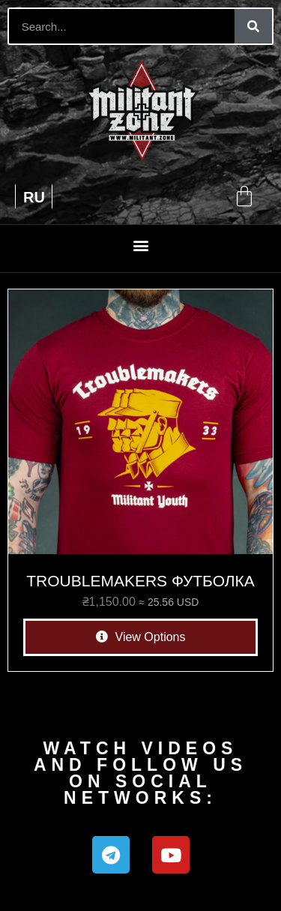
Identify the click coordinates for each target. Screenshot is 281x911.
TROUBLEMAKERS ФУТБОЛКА (140, 580)
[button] (140, 244)
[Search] (253, 26)
